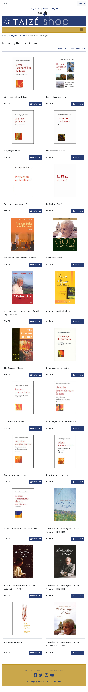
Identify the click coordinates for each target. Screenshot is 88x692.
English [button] (34, 8)
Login (45, 8)
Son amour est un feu (13, 642)
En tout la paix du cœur (56, 97)
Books (22, 35)
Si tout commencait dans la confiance (20, 528)
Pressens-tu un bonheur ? (15, 204)
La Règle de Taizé (54, 204)
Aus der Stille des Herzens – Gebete (20, 258)
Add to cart (35, 104)
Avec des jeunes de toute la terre (61, 421)
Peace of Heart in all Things (58, 311)
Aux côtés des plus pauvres (16, 475)
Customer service (56, 671)
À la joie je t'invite (12, 151)
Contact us (40, 671)
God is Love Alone (54, 258)
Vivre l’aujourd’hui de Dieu (15, 97)
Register (55, 8)
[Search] (39, 3)
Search (82, 3)
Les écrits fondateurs (55, 151)
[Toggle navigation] (81, 29)
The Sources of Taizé (13, 368)
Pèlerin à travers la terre (57, 475)
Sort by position (76, 49)
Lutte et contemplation (14, 421)
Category (13, 35)
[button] (43, 13)
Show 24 (61, 49)
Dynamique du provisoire (57, 368)
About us (28, 671)
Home (4, 35)
